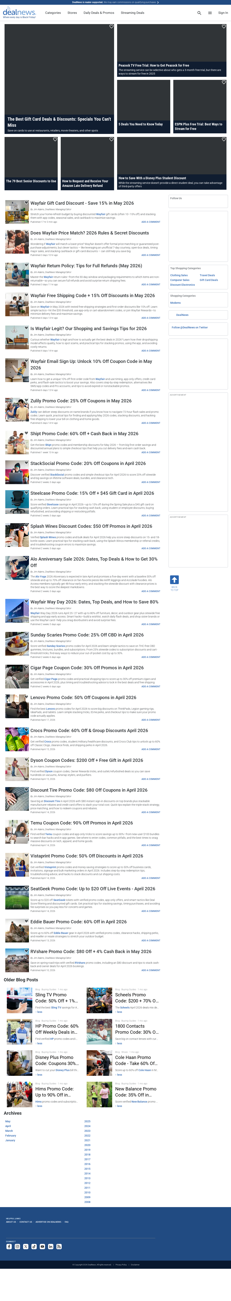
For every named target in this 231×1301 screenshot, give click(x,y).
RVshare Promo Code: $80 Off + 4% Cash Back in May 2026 (91, 951)
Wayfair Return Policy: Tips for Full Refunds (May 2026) (86, 265)
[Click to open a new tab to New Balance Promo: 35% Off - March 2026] (123, 1094)
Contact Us (25, 1222)
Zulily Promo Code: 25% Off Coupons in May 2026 (81, 401)
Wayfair (100, 214)
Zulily (33, 411)
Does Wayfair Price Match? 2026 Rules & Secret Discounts (89, 233)
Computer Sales (179, 280)
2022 (87, 1135)
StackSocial (57, 474)
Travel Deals (207, 275)
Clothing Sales (179, 275)
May (7, 1121)
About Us (11, 1222)
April (8, 1126)
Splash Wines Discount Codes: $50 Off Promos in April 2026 (91, 526)
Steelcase (53, 504)
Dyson (49, 771)
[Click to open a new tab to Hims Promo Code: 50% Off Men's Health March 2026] (43, 1094)
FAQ (66, 1222)
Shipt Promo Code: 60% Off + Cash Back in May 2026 (84, 433)
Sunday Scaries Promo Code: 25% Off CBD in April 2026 (87, 635)
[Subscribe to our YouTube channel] (42, 1247)
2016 (87, 1164)
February (10, 1135)
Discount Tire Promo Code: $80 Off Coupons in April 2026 (89, 790)
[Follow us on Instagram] (17, 1247)
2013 (87, 1178)
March (9, 1130)
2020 (87, 1145)
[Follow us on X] (26, 1247)
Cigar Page (51, 678)
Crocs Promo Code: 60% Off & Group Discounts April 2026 (89, 730)
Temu (48, 834)
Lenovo (50, 708)
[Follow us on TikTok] (34, 1247)
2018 (87, 1154)
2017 (87, 1159)
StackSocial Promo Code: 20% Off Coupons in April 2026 (88, 463)
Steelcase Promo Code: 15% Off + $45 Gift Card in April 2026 (92, 493)
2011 (87, 1187)
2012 (87, 1183)
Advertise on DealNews (48, 1222)
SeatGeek (59, 899)
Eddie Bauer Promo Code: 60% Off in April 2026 (78, 921)
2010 (87, 1192)
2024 (87, 1126)
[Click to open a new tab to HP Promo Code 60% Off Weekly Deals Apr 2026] (43, 1032)
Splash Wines (48, 537)
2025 (87, 1121)
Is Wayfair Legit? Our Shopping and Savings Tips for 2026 (88, 328)
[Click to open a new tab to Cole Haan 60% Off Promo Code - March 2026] (123, 1063)
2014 (87, 1173)
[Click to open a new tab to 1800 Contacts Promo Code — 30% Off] (123, 1032)
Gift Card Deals (209, 280)
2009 (87, 1197)
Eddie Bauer (61, 932)
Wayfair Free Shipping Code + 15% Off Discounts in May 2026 (92, 295)
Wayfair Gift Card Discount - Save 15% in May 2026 (82, 203)
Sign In (223, 13)
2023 (87, 1130)
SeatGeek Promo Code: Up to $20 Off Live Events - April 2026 (92, 888)
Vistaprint (50, 867)
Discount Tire (52, 801)
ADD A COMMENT (151, 222)
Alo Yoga (40, 576)
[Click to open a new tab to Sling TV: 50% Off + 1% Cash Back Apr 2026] (43, 1000)
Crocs (47, 741)
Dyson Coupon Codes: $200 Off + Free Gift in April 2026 (86, 760)
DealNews (182, 314)
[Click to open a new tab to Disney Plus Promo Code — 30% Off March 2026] (43, 1063)
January (10, 1140)
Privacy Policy (121, 1265)
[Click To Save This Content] (112, 26)
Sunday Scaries (56, 645)
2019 (87, 1149)
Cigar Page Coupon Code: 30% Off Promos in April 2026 (87, 667)
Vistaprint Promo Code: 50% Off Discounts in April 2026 (86, 856)
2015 (87, 1168)
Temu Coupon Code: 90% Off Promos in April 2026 (81, 823)
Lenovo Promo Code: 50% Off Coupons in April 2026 (83, 697)
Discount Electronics (182, 284)
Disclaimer (135, 1265)
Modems (175, 302)
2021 (87, 1140)
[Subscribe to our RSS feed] (59, 1247)
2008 (87, 1201)
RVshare (80, 962)
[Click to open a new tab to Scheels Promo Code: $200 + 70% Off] (123, 1000)
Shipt (48, 444)
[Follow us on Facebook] (9, 1247)
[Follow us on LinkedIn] (51, 1247)
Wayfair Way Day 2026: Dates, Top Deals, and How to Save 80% (94, 602)
